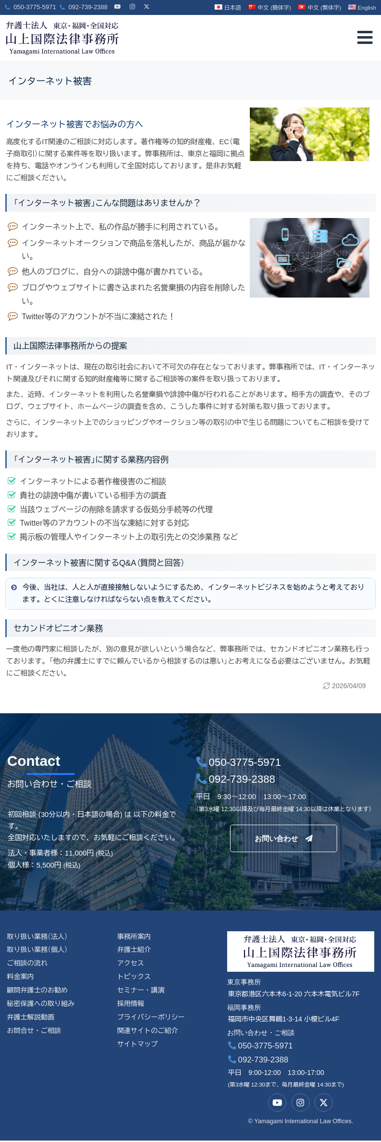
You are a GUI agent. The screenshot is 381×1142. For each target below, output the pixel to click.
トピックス (134, 977)
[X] (146, 2)
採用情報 (131, 1005)
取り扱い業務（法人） (37, 937)
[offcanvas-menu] (365, 38)
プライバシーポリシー (151, 1018)
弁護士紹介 (134, 950)
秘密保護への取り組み (41, 1005)
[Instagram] (132, 2)
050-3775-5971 (260, 1046)
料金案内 (20, 977)
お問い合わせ (284, 838)
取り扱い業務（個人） (37, 950)
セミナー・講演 (141, 991)
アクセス (131, 964)
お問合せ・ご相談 (34, 1032)
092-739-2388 (258, 1060)
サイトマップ (137, 1045)
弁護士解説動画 (30, 1018)
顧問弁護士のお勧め (37, 991)
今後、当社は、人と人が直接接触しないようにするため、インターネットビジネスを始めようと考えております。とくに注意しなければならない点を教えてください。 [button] (187, 593)
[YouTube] (117, 2)
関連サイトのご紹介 (148, 1032)
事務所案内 (134, 937)
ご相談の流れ (27, 964)
